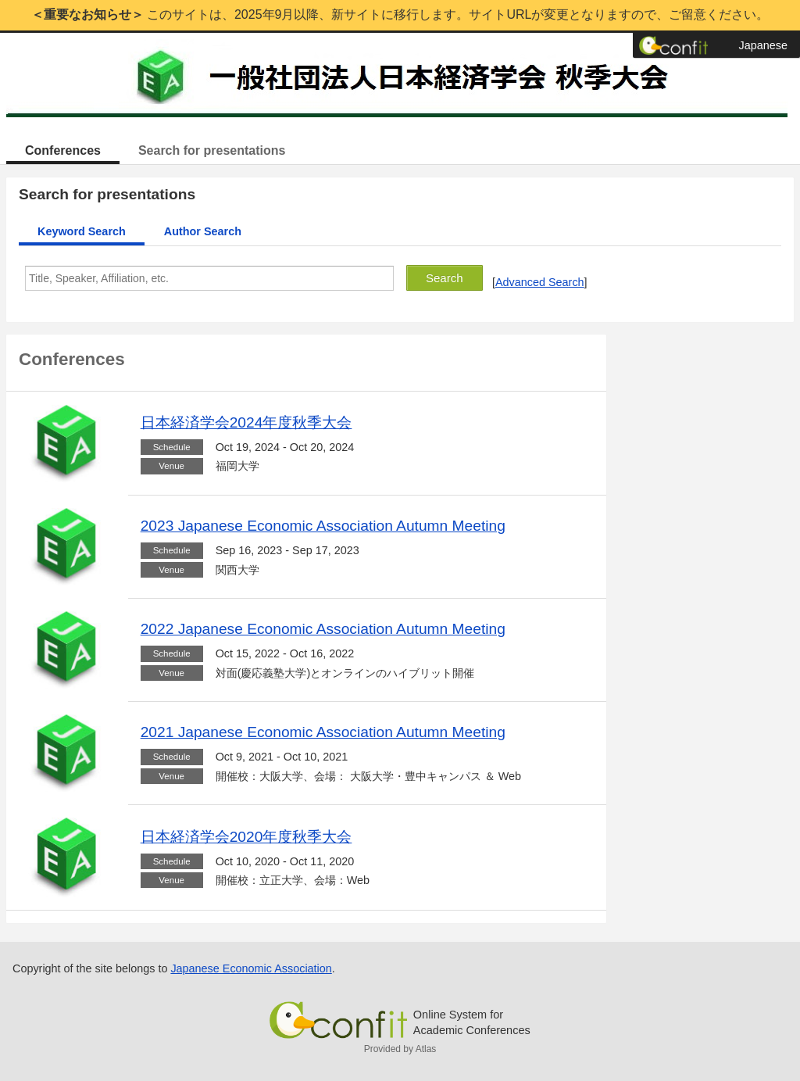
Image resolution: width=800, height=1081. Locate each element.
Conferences (63, 150)
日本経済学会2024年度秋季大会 (246, 422)
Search (444, 278)
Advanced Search (539, 282)
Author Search (202, 231)
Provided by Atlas (400, 1048)
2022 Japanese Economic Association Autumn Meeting (323, 629)
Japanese (763, 45)
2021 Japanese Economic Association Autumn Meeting (323, 732)
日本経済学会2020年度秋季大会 (246, 837)
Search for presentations (212, 150)
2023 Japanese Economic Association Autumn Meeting (323, 525)
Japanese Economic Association (250, 968)
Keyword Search (82, 231)
